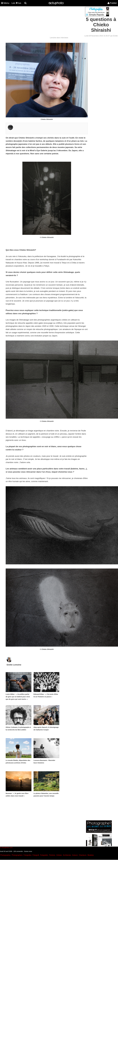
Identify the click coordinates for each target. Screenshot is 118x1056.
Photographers (17, 855)
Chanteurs (82, 855)
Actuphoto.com (7, 847)
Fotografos (27, 855)
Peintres (52, 855)
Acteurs (75, 855)
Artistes (59, 855)
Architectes (67, 855)
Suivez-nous (28, 851)
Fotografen (44, 855)
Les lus (16, 3)
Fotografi (35, 855)
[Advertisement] (46, 21)
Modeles (90, 855)
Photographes (5, 855)
